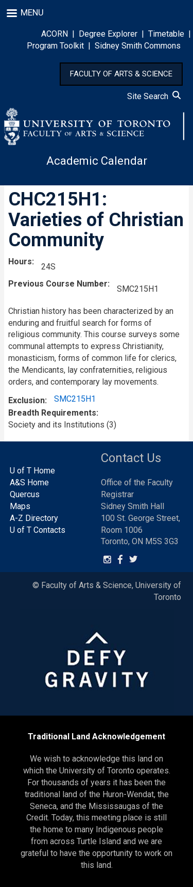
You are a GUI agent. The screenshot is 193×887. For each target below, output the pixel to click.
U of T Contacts (37, 530)
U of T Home (32, 471)
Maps (20, 506)
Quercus (25, 494)
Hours (20, 261)
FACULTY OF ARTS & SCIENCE (121, 73)
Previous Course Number (58, 284)
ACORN (54, 34)
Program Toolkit (55, 46)
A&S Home (29, 482)
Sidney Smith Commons (138, 46)
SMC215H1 (75, 399)
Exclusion (26, 400)
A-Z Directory (34, 518)
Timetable (166, 34)
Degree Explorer (108, 34)
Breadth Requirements (52, 413)
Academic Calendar (96, 160)
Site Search (154, 96)
